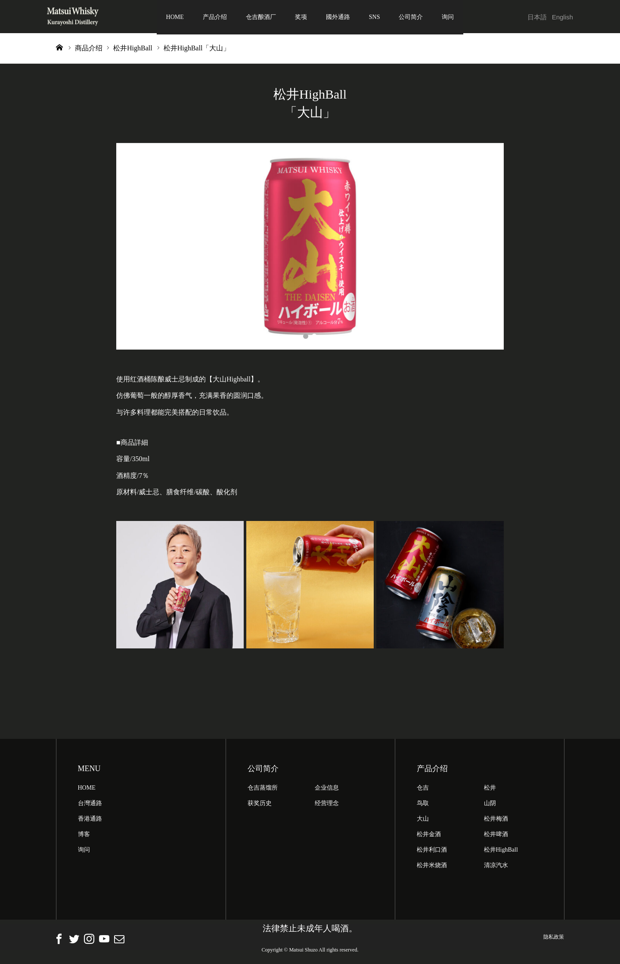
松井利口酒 (432, 851)
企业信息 (327, 789)
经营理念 (327, 804)
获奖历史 (260, 804)
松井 (490, 789)
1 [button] (305, 337)
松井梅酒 (496, 820)
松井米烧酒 (432, 866)
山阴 (490, 804)
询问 (448, 17)
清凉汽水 (496, 866)
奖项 (301, 17)
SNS (374, 17)
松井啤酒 (496, 835)
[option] (310, 247)
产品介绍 (215, 17)
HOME (175, 17)
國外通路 (338, 17)
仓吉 (423, 789)
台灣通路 (90, 804)
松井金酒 (429, 835)
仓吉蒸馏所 (263, 789)
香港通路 (90, 820)
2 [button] (314, 337)
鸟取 (423, 804)
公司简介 (411, 17)
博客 (84, 835)
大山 (423, 820)
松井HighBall (501, 851)
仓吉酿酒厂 (261, 17)
